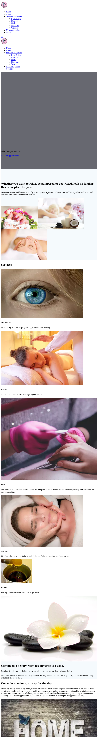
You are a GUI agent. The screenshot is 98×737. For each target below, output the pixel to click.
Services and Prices (14, 16)
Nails (13, 23)
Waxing (14, 28)
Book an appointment (10, 156)
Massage (14, 21)
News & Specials (13, 30)
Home (8, 12)
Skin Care (15, 25)
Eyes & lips (16, 19)
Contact (9, 32)
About (8, 14)
